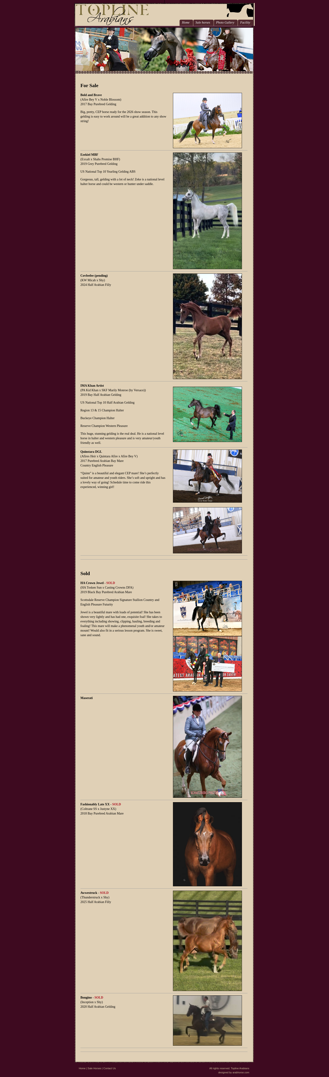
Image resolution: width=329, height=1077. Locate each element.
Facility (245, 22)
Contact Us (109, 1068)
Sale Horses (94, 1068)
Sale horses (203, 22)
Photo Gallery (225, 22)
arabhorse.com (241, 1072)
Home (185, 22)
